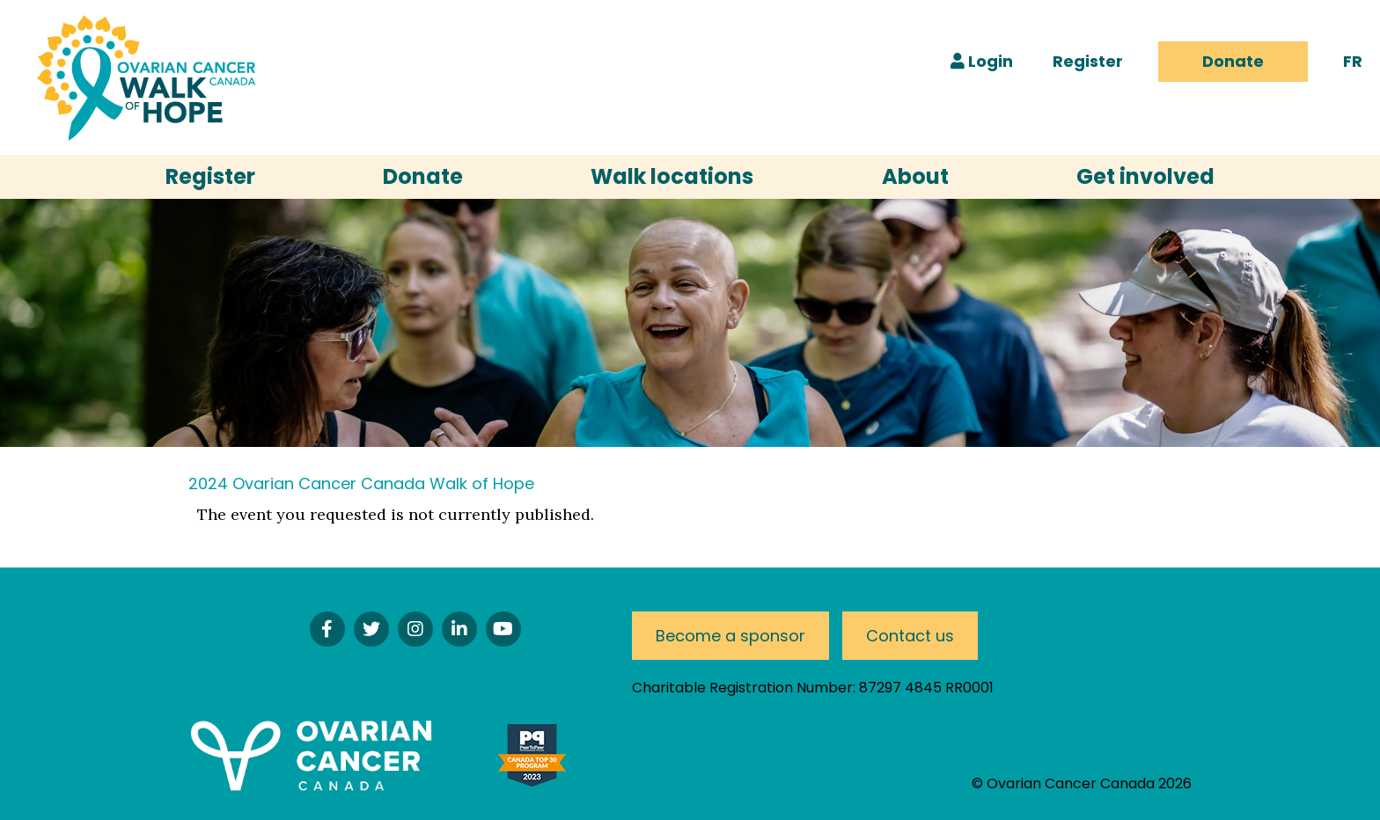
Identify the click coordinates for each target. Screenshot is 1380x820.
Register (1088, 61)
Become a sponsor (730, 636)
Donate (1233, 61)
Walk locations (672, 176)
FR (1352, 61)
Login (982, 61)
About (915, 176)
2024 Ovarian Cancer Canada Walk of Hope (361, 483)
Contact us (910, 636)
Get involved (1145, 176)
